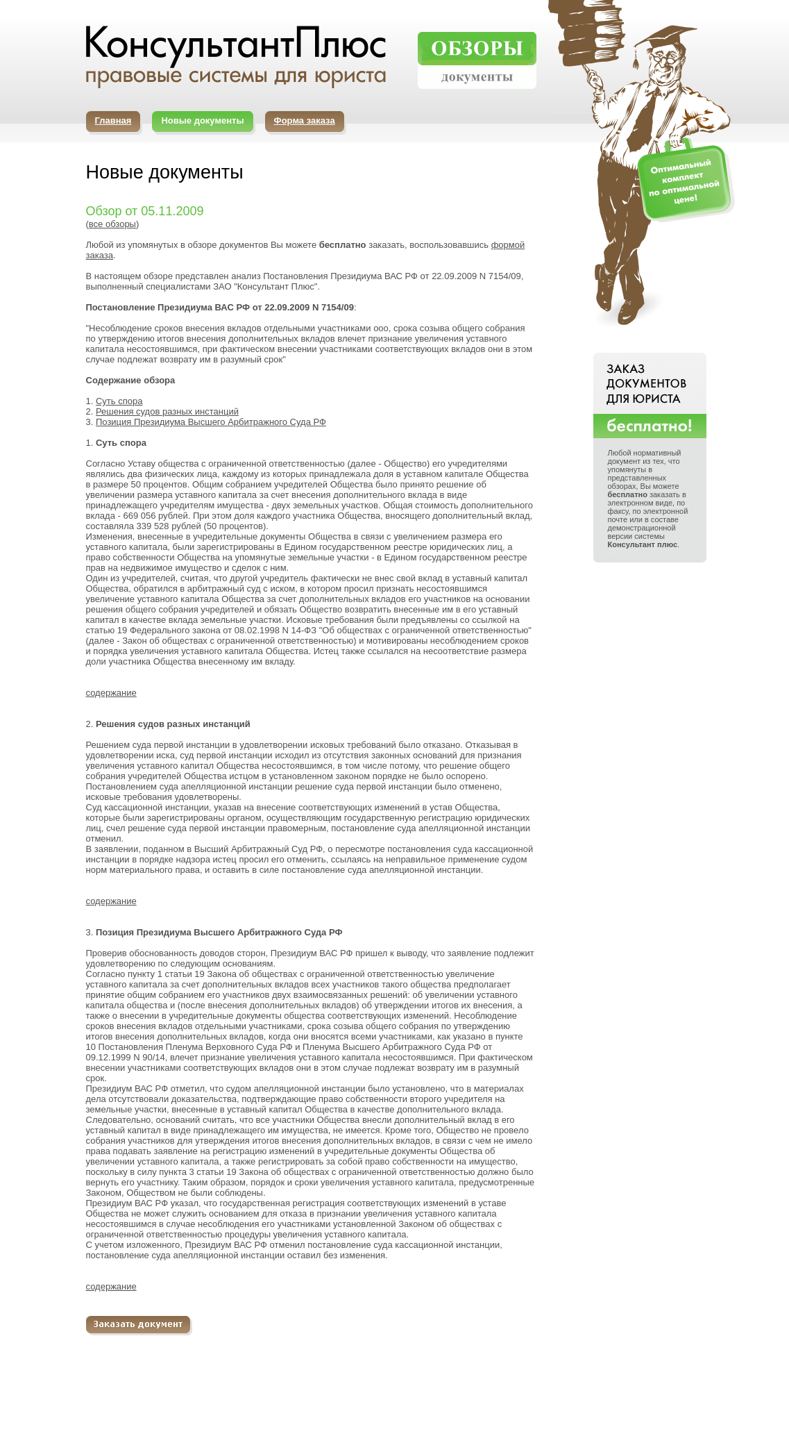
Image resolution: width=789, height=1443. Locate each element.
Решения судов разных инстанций (167, 411)
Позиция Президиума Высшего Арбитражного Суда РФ (211, 422)
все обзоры (112, 224)
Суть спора (119, 401)
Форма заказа (304, 120)
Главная (113, 120)
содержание (111, 692)
